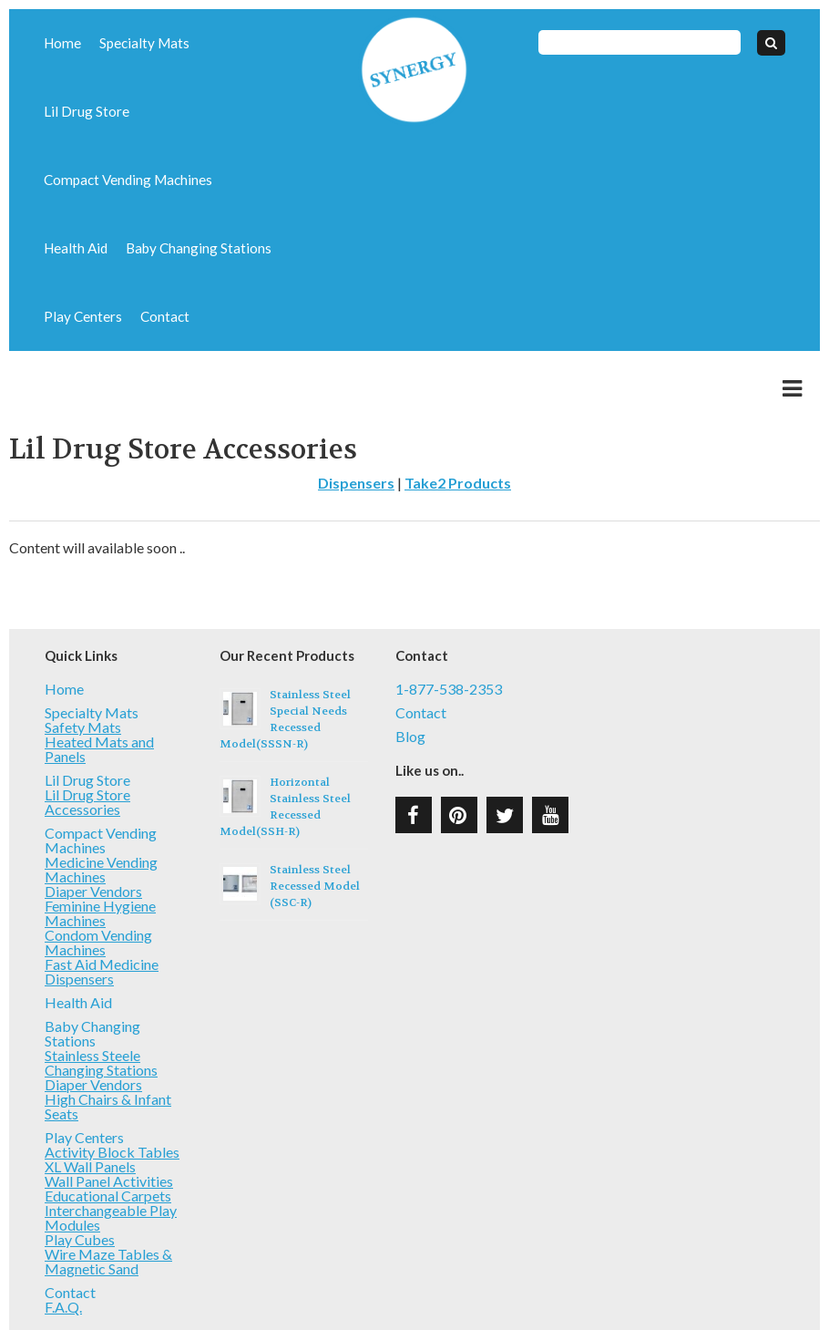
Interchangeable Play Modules (111, 1149)
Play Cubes (80, 1171)
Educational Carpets (108, 1127)
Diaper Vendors (93, 822)
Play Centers (221, 179)
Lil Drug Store (226, 43)
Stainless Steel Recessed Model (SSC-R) (315, 817)
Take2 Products (457, 414)
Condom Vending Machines (98, 874)
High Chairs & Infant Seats (108, 1038)
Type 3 (416, 1287)
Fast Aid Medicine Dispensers (102, 903)
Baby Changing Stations (106, 179)
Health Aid (237, 111)
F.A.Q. (63, 1238)
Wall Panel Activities (109, 1112)
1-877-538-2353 (448, 620)
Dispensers (356, 414)
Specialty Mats (133, 43)
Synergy (414, 70)
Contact (65, 248)
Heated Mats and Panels (99, 680)
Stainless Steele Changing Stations (101, 994)
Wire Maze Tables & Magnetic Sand (108, 1193)
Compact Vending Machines (117, 111)
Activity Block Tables (112, 1083)
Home (60, 43)
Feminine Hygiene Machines (100, 845)
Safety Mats (83, 658)
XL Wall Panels (90, 1098)
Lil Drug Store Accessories (87, 733)
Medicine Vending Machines (101, 801)
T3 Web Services (538, 1287)
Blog (410, 668)
